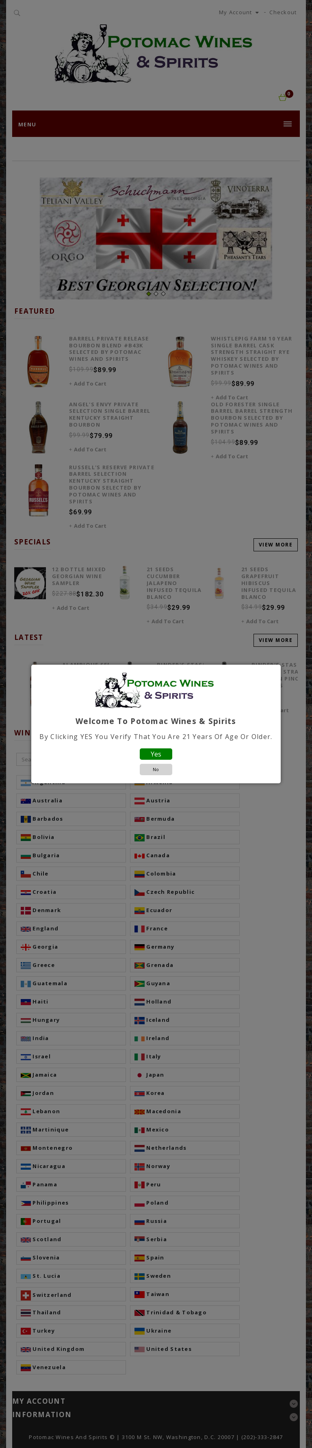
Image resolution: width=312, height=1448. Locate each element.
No (156, 769)
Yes (156, 754)
